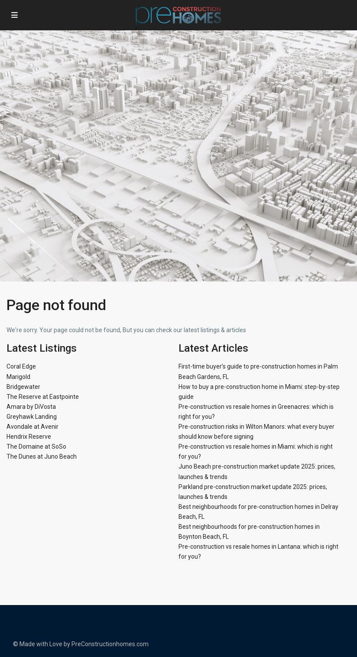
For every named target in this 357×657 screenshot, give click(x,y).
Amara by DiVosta (31, 406)
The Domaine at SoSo (36, 446)
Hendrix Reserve (28, 436)
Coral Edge (21, 366)
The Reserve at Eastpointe (42, 396)
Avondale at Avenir (32, 426)
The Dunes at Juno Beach (41, 456)
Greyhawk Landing (31, 416)
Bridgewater (23, 386)
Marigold (18, 376)
